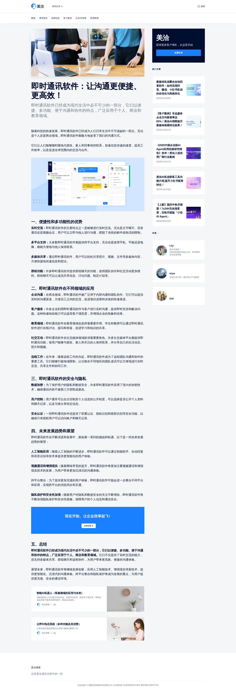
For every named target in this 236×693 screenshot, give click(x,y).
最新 (33, 18)
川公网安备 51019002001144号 (126, 685)
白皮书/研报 (81, 18)
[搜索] (201, 6)
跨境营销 (94, 18)
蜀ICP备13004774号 (149, 685)
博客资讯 (43, 18)
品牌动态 (55, 18)
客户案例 (67, 18)
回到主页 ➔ (57, 6)
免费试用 (178, 53)
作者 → (155, 233)
